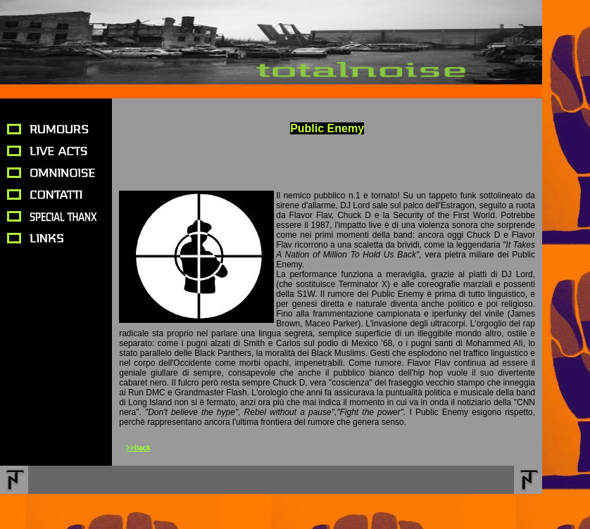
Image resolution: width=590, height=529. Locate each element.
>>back (138, 448)
